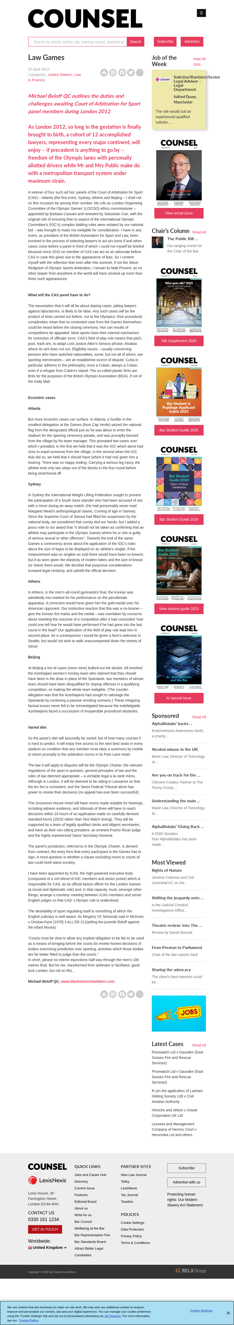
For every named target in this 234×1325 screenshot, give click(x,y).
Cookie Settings (132, 1223)
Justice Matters (60, 75)
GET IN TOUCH (45, 1229)
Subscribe (165, 41)
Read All (199, 232)
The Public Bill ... (182, 238)
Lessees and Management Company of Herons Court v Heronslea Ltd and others (174, 1129)
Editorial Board (85, 1202)
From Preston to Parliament (177, 947)
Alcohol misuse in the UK (175, 749)
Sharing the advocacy (171, 969)
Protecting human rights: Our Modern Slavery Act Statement (185, 1199)
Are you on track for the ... (176, 774)
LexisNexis (129, 1188)
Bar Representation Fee (92, 1235)
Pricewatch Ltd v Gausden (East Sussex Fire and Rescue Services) (177, 1057)
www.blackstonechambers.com (88, 981)
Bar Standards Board (90, 1242)
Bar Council (83, 1222)
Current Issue (84, 1188)
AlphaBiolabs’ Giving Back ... (178, 826)
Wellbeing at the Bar (89, 1228)
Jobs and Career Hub (90, 1175)
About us (81, 1208)
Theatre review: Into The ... (177, 925)
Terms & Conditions (135, 1243)
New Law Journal (134, 1175)
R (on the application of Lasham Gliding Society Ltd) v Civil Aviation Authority (177, 1096)
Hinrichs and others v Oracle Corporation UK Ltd (174, 1113)
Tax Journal (129, 1195)
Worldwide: (47, 1245)
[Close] (228, 1314)
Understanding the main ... (176, 800)
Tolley (125, 1181)
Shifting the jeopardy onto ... (178, 897)
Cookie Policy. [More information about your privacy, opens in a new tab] (29, 1321)
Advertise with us (186, 1182)
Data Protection (132, 1229)
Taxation (127, 1202)
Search (135, 42)
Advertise (192, 41)
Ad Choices (113, 1317)
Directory (81, 1181)
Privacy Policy (131, 1236)
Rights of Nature (167, 870)
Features (81, 1195)
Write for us (82, 1215)
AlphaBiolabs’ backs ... (172, 723)
